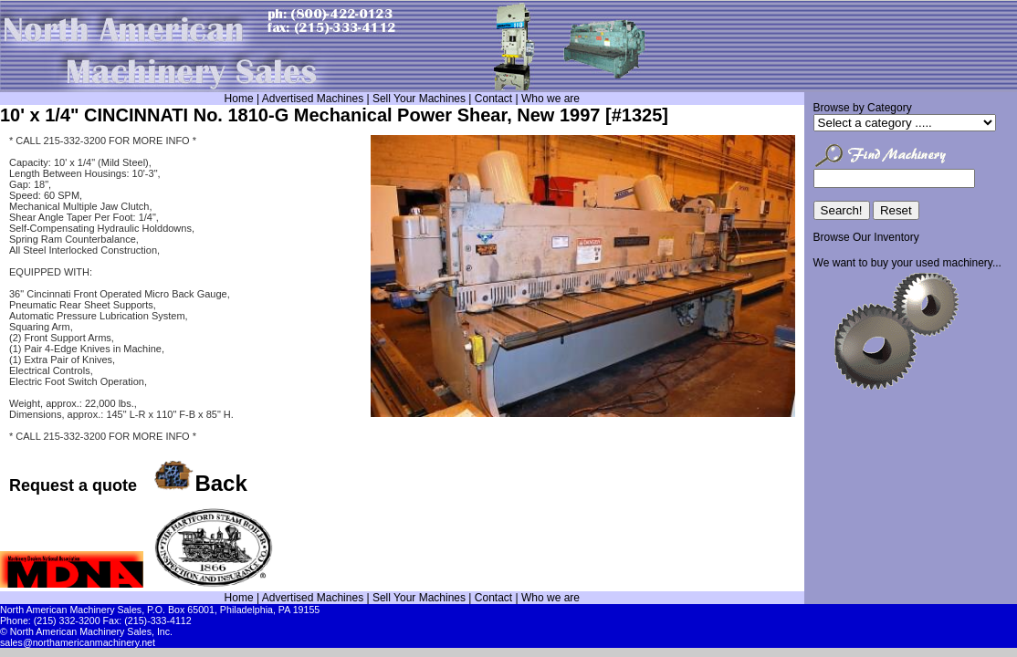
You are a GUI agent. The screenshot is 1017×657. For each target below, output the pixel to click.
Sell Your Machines (419, 98)
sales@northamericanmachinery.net (77, 642)
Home (239, 98)
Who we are (550, 98)
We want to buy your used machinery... (907, 262)
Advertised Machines (312, 98)
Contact (493, 98)
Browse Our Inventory (866, 237)
